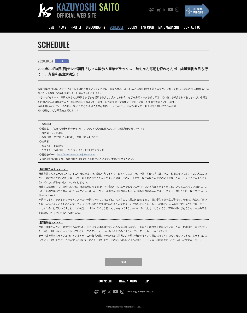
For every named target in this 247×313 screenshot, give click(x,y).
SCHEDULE (117, 27)
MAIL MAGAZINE (168, 27)
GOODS (132, 27)
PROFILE (75, 27)
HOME (50, 27)
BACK (124, 262)
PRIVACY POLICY (127, 281)
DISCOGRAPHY (95, 27)
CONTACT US (192, 27)
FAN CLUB (147, 27)
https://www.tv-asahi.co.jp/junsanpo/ (76, 154)
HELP (146, 281)
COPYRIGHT (105, 281)
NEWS (62, 27)
